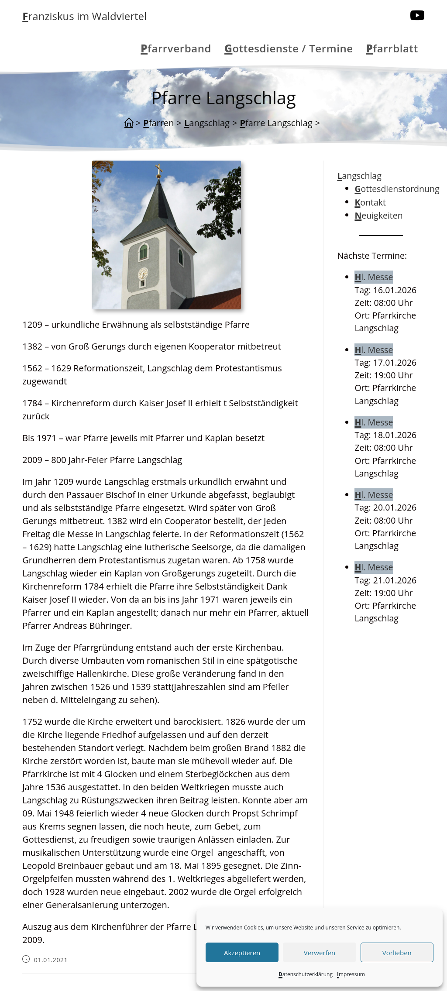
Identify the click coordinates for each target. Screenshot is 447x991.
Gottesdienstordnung (396, 189)
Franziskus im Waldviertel (84, 16)
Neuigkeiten (378, 215)
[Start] (128, 123)
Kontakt (370, 202)
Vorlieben (397, 952)
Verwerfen (319, 952)
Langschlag (359, 176)
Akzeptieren (242, 952)
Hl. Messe (373, 277)
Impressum (351, 974)
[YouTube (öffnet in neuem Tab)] (417, 15)
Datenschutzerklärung (306, 974)
